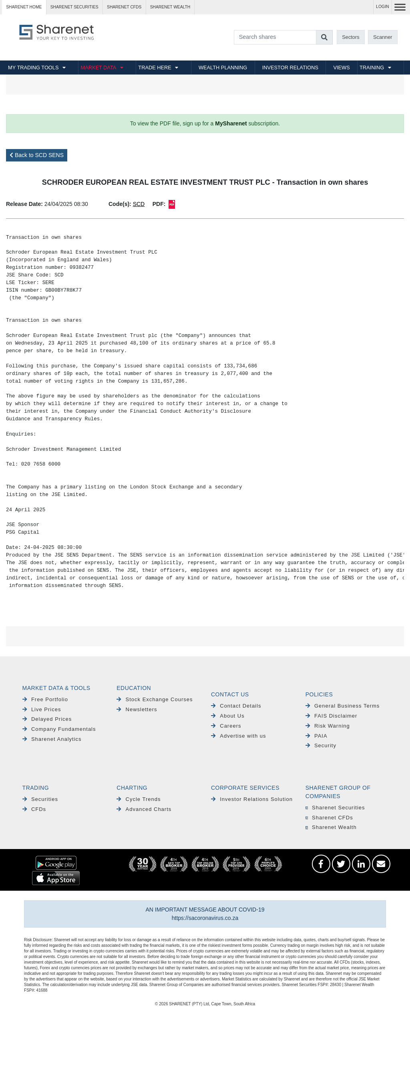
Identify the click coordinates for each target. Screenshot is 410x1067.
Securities (40, 799)
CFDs (34, 809)
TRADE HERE (154, 68)
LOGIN (382, 6)
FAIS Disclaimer (331, 716)
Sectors (350, 37)
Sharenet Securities (335, 808)
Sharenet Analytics (52, 739)
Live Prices (41, 709)
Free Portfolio (45, 699)
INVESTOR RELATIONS (290, 68)
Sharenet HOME (24, 7)
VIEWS (341, 68)
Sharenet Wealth (331, 827)
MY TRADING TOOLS (33, 68)
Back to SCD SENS (37, 155)
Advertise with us (238, 736)
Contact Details (236, 706)
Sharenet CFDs (124, 7)
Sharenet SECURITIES (74, 7)
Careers (226, 726)
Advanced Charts (144, 809)
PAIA (316, 736)
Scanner (382, 37)
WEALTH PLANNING (223, 68)
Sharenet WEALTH (170, 7)
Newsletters (137, 709)
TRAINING (372, 68)
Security (320, 745)
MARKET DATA (98, 68)
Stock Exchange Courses (155, 699)
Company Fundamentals (59, 729)
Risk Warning (327, 726)
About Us (228, 716)
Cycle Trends (139, 799)
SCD (139, 204)
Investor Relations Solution (252, 799)
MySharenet (231, 123)
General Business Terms (342, 706)
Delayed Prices (47, 719)
